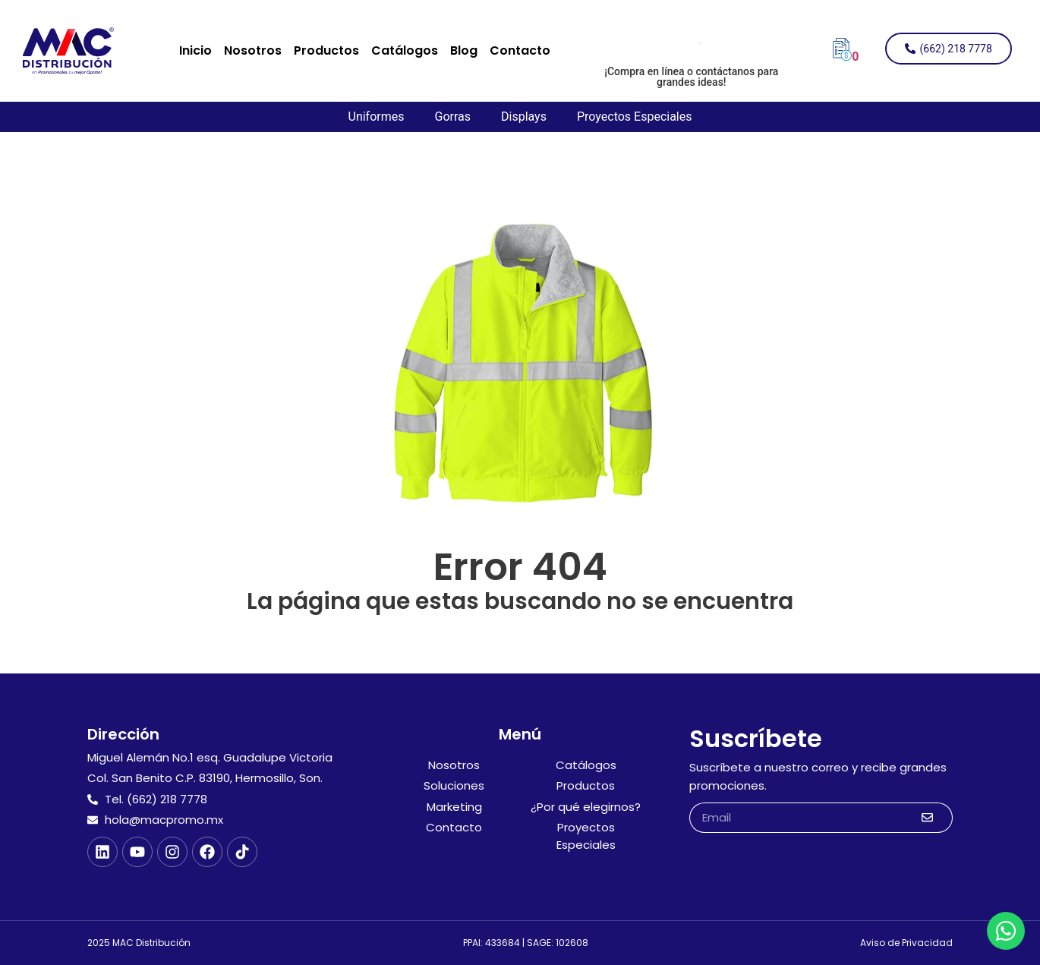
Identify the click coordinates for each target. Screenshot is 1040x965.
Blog (463, 50)
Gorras (452, 116)
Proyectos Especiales (634, 116)
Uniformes (376, 116)
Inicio (195, 50)
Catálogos (404, 50)
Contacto (520, 50)
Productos (326, 50)
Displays (524, 116)
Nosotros (253, 50)
